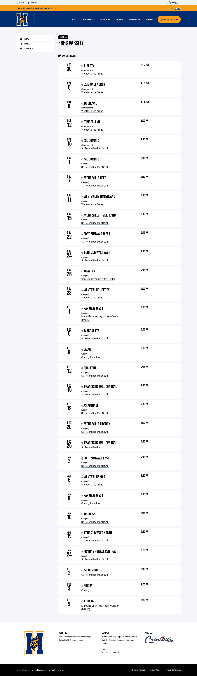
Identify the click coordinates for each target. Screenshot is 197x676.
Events (150, 19)
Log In (20, 3)
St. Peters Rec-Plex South (95, 148)
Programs (89, 19)
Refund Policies (138, 670)
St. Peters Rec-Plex (91, 447)
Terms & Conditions (172, 670)
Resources (134, 19)
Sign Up (32, 3)
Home (24, 39)
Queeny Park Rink (90, 357)
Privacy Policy (155, 670)
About (74, 19)
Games (24, 43)
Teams (119, 19)
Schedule (105, 19)
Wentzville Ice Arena (92, 73)
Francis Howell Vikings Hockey (34, 8)
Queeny (85, 590)
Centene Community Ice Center (98, 279)
